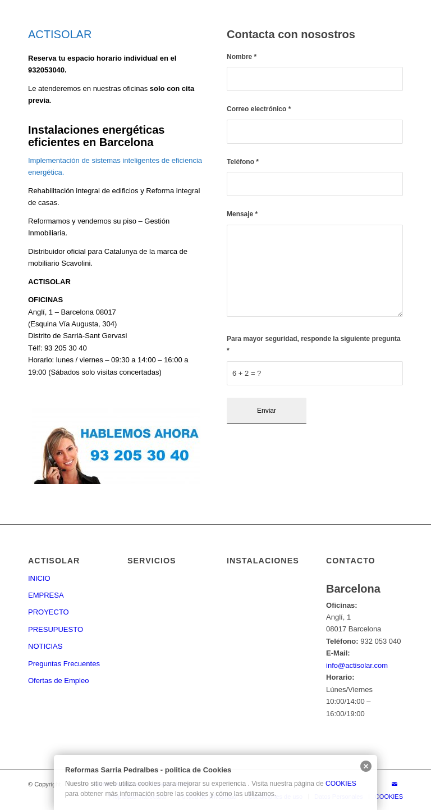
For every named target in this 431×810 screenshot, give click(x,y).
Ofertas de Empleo (58, 680)
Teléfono (243, 162)
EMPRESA (46, 595)
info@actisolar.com (357, 665)
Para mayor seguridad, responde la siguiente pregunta (314, 344)
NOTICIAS (45, 646)
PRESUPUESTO (55, 629)
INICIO (39, 578)
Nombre (241, 57)
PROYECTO (48, 612)
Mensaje (242, 214)
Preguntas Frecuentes (64, 663)
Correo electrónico (259, 109)
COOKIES (340, 784)
